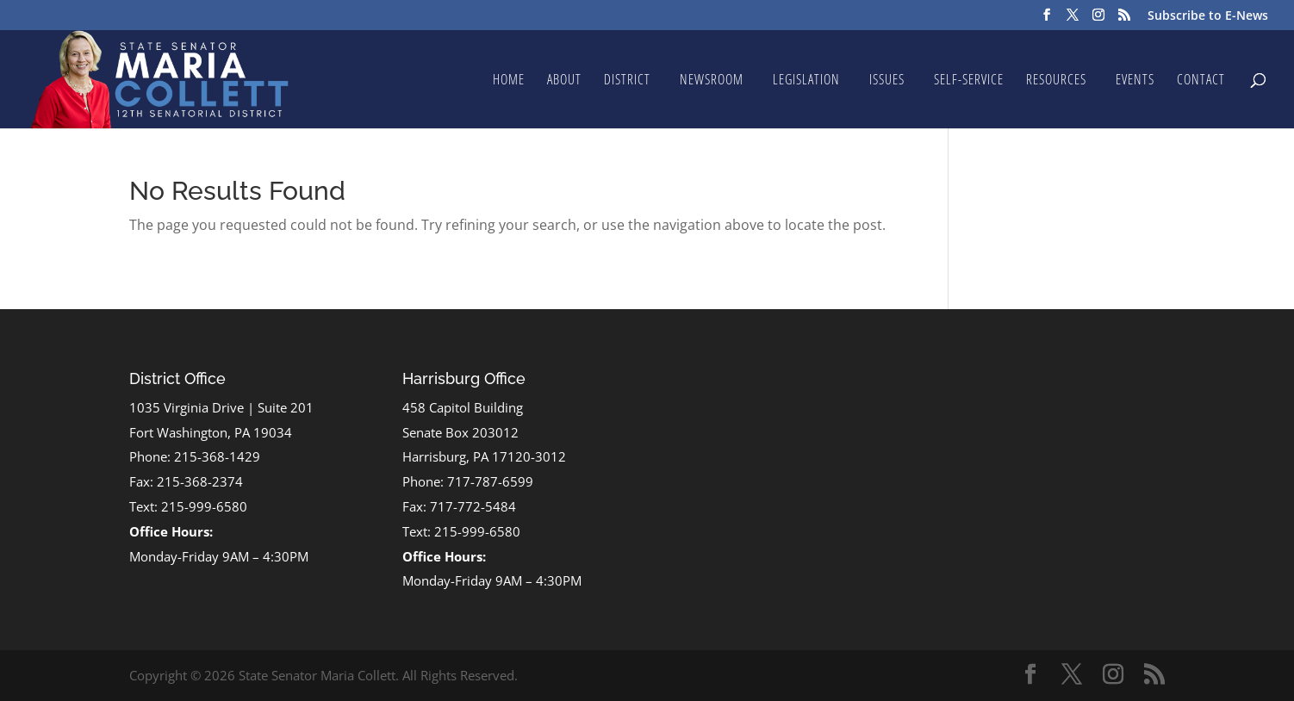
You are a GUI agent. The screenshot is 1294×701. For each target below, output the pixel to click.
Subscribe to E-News (1208, 16)
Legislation (806, 81)
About (564, 81)
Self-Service (969, 81)
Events (1135, 81)
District (627, 81)
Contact (1201, 81)
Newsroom (711, 81)
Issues (887, 81)
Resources (1056, 81)
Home (509, 81)
